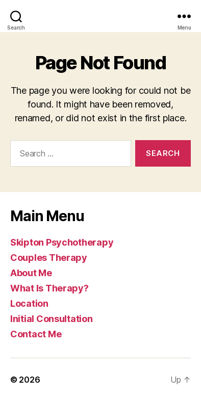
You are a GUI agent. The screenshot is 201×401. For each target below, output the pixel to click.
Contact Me (35, 334)
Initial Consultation (51, 318)
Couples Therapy (48, 257)
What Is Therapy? (49, 288)
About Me (31, 273)
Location (29, 303)
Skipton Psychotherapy (61, 242)
